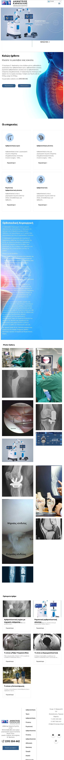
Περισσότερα (10, 628)
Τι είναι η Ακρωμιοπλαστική (46, 653)
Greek (51, 1)
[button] (9, 85)
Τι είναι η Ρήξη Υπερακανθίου (16, 653)
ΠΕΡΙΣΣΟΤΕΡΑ (44, 42)
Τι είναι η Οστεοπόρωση (14, 686)
